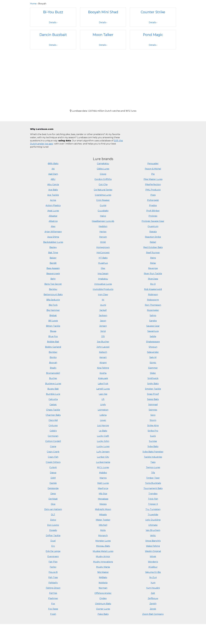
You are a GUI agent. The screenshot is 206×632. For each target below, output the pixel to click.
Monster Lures (103, 541)
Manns (103, 478)
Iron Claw (103, 294)
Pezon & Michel (153, 169)
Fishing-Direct (53, 588)
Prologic (153, 216)
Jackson (103, 315)
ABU (53, 179)
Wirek (153, 556)
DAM (53, 478)
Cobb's (53, 430)
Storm (153, 420)
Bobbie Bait (53, 341)
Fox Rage (53, 609)
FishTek (53, 593)
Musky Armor (103, 556)
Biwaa (53, 331)
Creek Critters (53, 462)
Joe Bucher (103, 341)
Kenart (103, 357)
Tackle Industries (153, 457)
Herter (103, 231)
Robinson (153, 294)
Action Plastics (53, 205)
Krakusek (103, 378)
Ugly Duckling (153, 520)
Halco (103, 216)
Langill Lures (103, 389)
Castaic (53, 404)
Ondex (103, 598)
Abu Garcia (53, 184)
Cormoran (53, 436)
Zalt (153, 593)
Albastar (53, 216)
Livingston (103, 410)
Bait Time (53, 252)
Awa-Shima (53, 237)
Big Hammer (53, 310)
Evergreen (53, 556)
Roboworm (153, 300)
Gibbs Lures (103, 169)
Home (33, 3)
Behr (53, 279)
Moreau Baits (103, 546)
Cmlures (53, 425)
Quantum (153, 226)
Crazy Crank (53, 451)
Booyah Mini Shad (103, 12)
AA (53, 169)
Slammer (153, 368)
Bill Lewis (53, 320)
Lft (103, 399)
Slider (153, 373)
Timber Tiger (153, 478)
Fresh (53, 614)
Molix (103, 530)
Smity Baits (153, 383)
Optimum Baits (103, 603)
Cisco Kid (53, 420)
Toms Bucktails (153, 483)
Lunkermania (103, 462)
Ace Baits (53, 189)
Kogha (103, 373)
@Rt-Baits (53, 163)
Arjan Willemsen (53, 231)
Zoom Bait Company (153, 614)
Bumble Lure (53, 394)
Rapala (153, 231)
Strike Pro (153, 430)
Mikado (103, 514)
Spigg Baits (153, 399)
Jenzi (103, 331)
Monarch (103, 535)
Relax (153, 263)
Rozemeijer (153, 310)
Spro (152, 415)
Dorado (53, 530)
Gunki (103, 205)
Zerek (153, 609)
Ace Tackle (53, 195)
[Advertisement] (103, 77)
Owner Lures (103, 609)
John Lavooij (103, 347)
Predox (153, 205)
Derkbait (53, 499)
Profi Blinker (153, 210)
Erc (53, 546)
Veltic (153, 535)
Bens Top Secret (53, 284)
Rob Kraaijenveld (153, 289)
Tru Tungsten (152, 509)
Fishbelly (53, 582)
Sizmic (153, 362)
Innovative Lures (103, 284)
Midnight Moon (103, 509)
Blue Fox (53, 336)
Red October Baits (153, 247)
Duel (53, 541)
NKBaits (103, 577)
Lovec (103, 420)
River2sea (153, 279)
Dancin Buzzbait (53, 35)
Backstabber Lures (53, 242)
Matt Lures (103, 483)
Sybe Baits (153, 446)
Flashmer (53, 598)
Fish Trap (53, 577)
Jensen (103, 326)
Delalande (53, 488)
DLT (53, 514)
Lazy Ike (103, 394)
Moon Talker (103, 35)
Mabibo (103, 472)
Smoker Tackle (153, 389)
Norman (103, 588)
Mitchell (103, 525)
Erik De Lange (53, 551)
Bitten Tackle (53, 326)
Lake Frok (103, 383)
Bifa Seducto (53, 300)
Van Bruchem (153, 530)
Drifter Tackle (53, 535)
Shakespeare (153, 341)
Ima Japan (103, 273)
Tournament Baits (153, 488)
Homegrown (103, 247)
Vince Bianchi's (153, 541)
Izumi (103, 305)
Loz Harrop (103, 425)
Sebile (153, 336)
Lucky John (103, 441)
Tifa (153, 472)
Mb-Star (103, 493)
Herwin (103, 237)
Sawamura (153, 331)
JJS (103, 336)
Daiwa (53, 472)
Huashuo (103, 263)
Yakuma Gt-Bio (153, 572)
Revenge (153, 268)
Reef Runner (153, 252)
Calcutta (53, 399)
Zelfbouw (153, 598)
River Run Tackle (153, 273)
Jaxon (103, 320)
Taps (152, 462)
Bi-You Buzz (53, 12)
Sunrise (153, 441)
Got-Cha (103, 184)
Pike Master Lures (153, 179)
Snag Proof (153, 394)
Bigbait (53, 315)
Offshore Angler (103, 593)
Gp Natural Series (103, 189)
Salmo (153, 315)
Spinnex (153, 410)
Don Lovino (53, 525)
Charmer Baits (53, 415)
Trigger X (153, 504)
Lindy (103, 404)
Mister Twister (103, 520)
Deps (53, 493)
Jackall (103, 310)
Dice (53, 504)
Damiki (53, 483)
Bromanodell (53, 373)
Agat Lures (53, 210)
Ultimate (153, 525)
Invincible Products (103, 289)
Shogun (153, 347)
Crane (53, 446)
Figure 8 (53, 572)
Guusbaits (103, 210)
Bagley (53, 247)
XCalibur (153, 567)
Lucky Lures (103, 446)
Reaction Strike (153, 237)
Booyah (53, 362)
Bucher (53, 378)
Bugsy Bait (53, 389)
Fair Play (53, 561)
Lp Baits (103, 430)
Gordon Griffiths (103, 179)
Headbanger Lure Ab (103, 221)
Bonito (53, 357)
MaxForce (103, 488)
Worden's (153, 561)
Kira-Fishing (103, 368)
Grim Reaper (103, 200)
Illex (103, 268)
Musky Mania (103, 567)
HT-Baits (103, 258)
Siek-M (152, 357)
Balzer (53, 258)
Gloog (103, 174)
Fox (53, 603)
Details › (53, 22)
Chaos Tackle (53, 410)
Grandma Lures (103, 195)
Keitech (103, 352)
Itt (103, 300)
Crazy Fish (53, 457)
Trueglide (153, 514)
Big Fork (53, 305)
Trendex (153, 493)
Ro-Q (153, 284)
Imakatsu (103, 279)
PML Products (153, 189)
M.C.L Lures (103, 467)
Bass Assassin (53, 268)
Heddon (103, 226)
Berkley (53, 289)
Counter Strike (153, 12)
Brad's (53, 368)
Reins (153, 258)
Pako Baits (103, 614)
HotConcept (103, 252)
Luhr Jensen (103, 451)
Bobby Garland (53, 347)
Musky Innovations (103, 561)
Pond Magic (153, 35)
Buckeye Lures (53, 383)
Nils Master (103, 572)
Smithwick (153, 378)
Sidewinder (153, 352)
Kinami (103, 362)
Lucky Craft (103, 436)
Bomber (53, 352)
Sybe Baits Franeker (153, 451)
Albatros (53, 221)
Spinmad (153, 404)
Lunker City (103, 457)
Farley (53, 567)
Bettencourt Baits (53, 294)
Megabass (103, 499)
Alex (53, 226)
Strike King (153, 425)
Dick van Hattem (53, 509)
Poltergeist (153, 200)
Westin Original (153, 551)
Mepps (103, 504)
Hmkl (103, 242)
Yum (153, 582)
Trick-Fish (153, 499)
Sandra (153, 320)
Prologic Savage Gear (153, 221)
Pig (153, 174)
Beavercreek (53, 273)
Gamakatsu (103, 163)
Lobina (103, 415)
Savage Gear (153, 326)
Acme (53, 200)
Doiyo (53, 520)
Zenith (153, 603)
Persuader (153, 163)
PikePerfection (153, 184)
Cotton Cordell (53, 441)
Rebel (153, 242)
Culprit (53, 467)
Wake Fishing (153, 546)
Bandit (53, 263)
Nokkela (103, 582)
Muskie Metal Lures (103, 551)
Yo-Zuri (153, 577)
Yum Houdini (153, 588)
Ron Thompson (153, 305)
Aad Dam (53, 174)
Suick (153, 436)
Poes (153, 195)
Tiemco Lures (153, 467)
